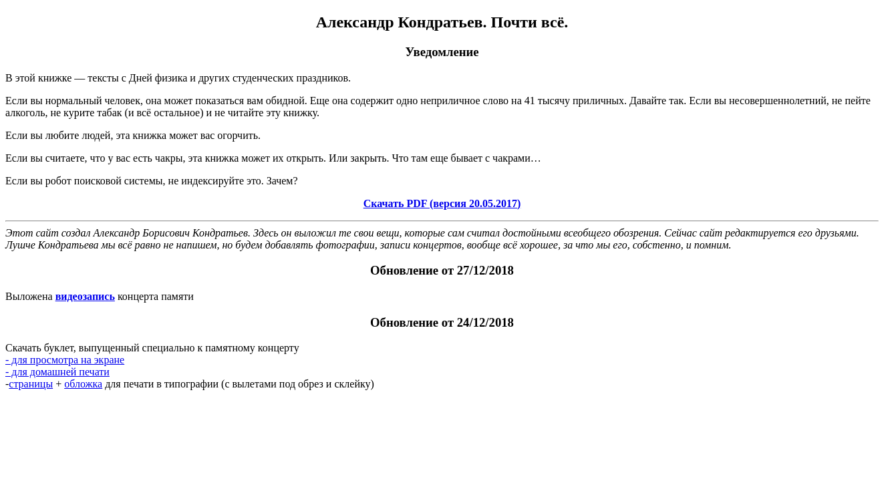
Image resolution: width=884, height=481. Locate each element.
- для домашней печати (57, 371)
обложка (83, 383)
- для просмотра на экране (64, 359)
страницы (31, 383)
